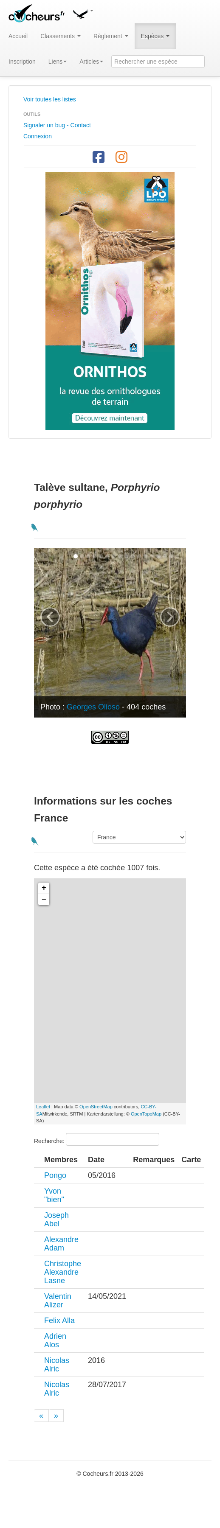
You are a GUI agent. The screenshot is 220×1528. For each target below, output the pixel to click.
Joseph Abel (56, 1219)
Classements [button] (60, 36)
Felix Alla (59, 1320)
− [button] (44, 899)
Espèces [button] (155, 36)
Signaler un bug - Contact (57, 125)
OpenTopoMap (146, 1113)
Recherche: (96, 1139)
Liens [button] (57, 61)
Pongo (55, 1175)
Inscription (22, 61)
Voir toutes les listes (49, 99)
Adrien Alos (55, 1340)
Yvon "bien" (54, 1195)
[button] (82, 12)
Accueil (18, 36)
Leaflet (43, 1106)
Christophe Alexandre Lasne (62, 1272)
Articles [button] (91, 61)
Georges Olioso (93, 707)
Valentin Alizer (57, 1300)
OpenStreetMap (96, 1106)
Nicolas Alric (56, 1364)
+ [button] (44, 888)
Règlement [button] (110, 36)
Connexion (37, 136)
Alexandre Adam (61, 1243)
